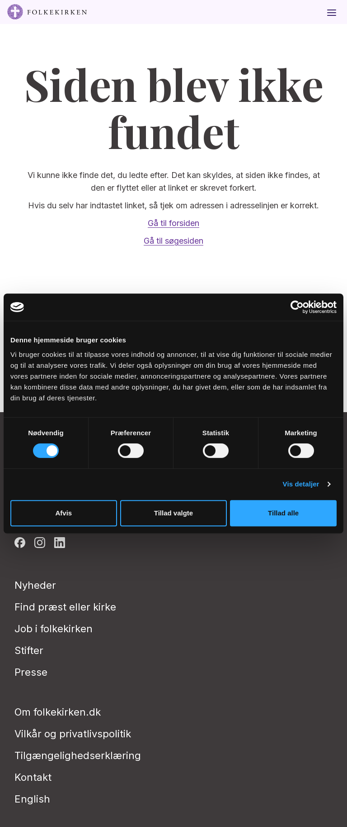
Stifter (28, 650)
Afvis (63, 513)
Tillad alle (283, 513)
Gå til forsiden (173, 223)
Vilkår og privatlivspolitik (72, 733)
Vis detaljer (301, 484)
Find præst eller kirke (65, 606)
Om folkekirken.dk (57, 712)
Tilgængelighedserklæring (77, 755)
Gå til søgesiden (173, 240)
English (32, 798)
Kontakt (33, 777)
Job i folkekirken (53, 628)
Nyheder (35, 585)
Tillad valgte (173, 513)
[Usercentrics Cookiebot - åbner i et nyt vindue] (297, 307)
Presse (30, 672)
